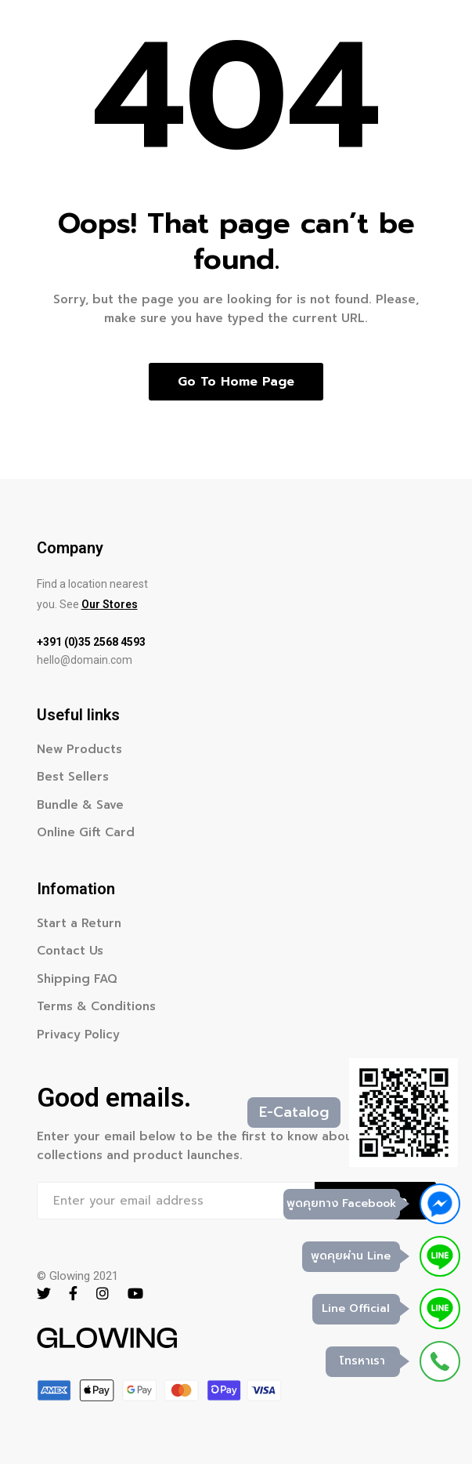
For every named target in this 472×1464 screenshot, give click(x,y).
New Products (79, 749)
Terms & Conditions (96, 1006)
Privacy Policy (78, 1034)
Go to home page (236, 381)
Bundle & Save (80, 805)
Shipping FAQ (77, 978)
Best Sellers (73, 776)
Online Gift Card (86, 832)
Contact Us (70, 950)
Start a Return (79, 923)
